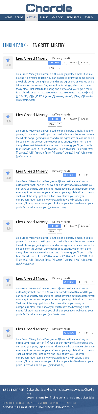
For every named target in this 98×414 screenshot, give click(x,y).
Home (8, 17)
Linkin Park (14, 44)
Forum (89, 17)
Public (44, 17)
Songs (19, 17)
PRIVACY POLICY (65, 407)
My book (57, 17)
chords (49, 407)
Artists (32, 17)
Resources (74, 17)
